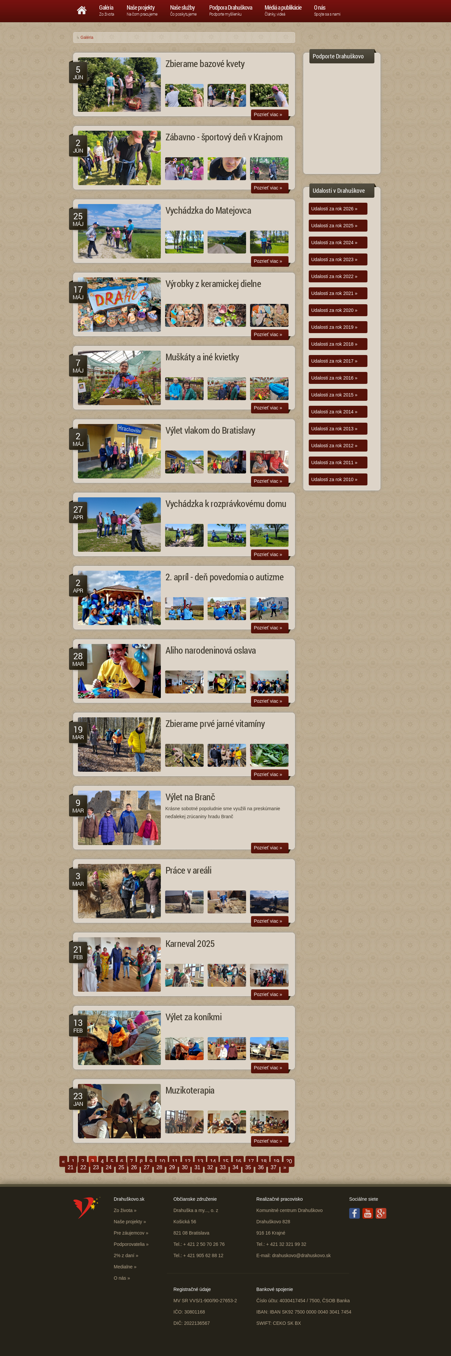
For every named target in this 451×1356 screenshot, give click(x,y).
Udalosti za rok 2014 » (334, 411)
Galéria (87, 37)
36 (261, 1167)
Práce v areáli (188, 870)
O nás (120, 1278)
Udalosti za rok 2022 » (334, 276)
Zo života (123, 1210)
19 (276, 1161)
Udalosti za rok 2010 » (334, 479)
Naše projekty (128, 1221)
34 (235, 1167)
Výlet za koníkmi (193, 1017)
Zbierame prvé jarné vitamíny (215, 723)
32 (210, 1167)
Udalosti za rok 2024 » (334, 242)
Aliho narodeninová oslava (210, 650)
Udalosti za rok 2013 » (334, 428)
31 (197, 1167)
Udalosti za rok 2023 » (334, 259)
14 (213, 1161)
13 (200, 1161)
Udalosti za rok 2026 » (334, 208)
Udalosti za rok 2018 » (334, 344)
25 (121, 1167)
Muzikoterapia (190, 1090)
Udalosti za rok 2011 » (334, 462)
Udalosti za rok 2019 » (334, 327)
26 (134, 1167)
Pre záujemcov (129, 1233)
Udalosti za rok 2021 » (334, 293)
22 (83, 1167)
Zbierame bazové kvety (205, 63)
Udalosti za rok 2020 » (334, 310)
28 (159, 1167)
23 (96, 1167)
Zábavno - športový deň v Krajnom (224, 137)
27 (147, 1167)
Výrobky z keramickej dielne (213, 283)
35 (248, 1167)
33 (223, 1167)
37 (274, 1167)
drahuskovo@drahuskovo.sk (301, 1255)
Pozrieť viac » (268, 114)
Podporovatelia (129, 1244)
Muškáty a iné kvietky (202, 357)
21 (71, 1167)
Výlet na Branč (190, 797)
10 (162, 1161)
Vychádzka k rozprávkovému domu (226, 503)
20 (289, 1161)
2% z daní (124, 1255)
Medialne (123, 1266)
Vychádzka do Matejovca (208, 210)
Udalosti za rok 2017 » (334, 361)
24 (109, 1167)
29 (172, 1167)
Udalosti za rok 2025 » (334, 225)
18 (264, 1161)
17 (251, 1161)
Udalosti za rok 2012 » (334, 445)
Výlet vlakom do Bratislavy (210, 430)
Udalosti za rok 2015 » (334, 394)
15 (225, 1161)
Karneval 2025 (190, 943)
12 (188, 1161)
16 (238, 1161)
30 (185, 1167)
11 (175, 1161)
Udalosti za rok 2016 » (334, 378)
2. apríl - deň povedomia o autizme (224, 577)
